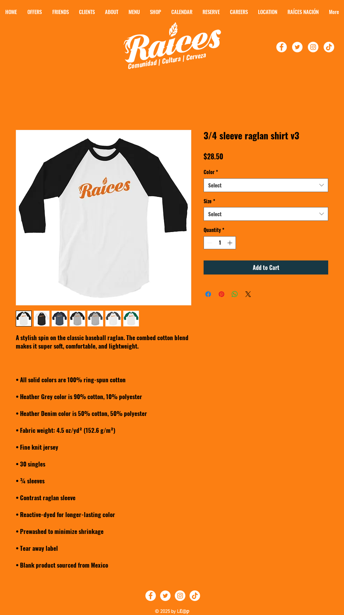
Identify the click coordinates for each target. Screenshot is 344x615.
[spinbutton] (219, 243)
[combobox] (266, 185)
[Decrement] (209, 243)
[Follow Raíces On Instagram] (313, 47)
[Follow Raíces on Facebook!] (281, 47)
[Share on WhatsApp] (235, 294)
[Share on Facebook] (208, 294)
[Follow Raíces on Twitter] (165, 595)
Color (211, 172)
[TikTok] (329, 47)
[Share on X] (248, 294)
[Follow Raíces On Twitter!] (297, 47)
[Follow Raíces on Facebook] (150, 595)
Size (209, 201)
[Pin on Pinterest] (221, 294)
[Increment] (230, 243)
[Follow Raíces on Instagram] (180, 595)
